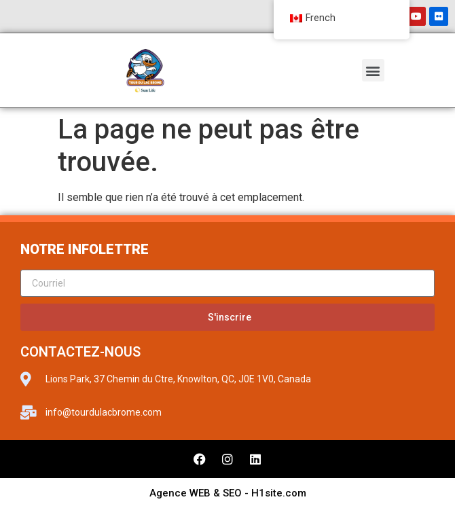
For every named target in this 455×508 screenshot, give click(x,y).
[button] (373, 70)
